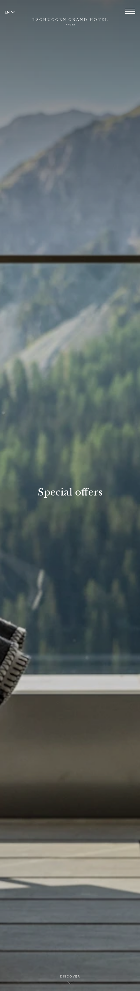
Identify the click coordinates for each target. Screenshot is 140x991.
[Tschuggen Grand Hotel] (70, 18)
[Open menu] (130, 12)
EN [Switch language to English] (10, 12)
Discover (70, 979)
